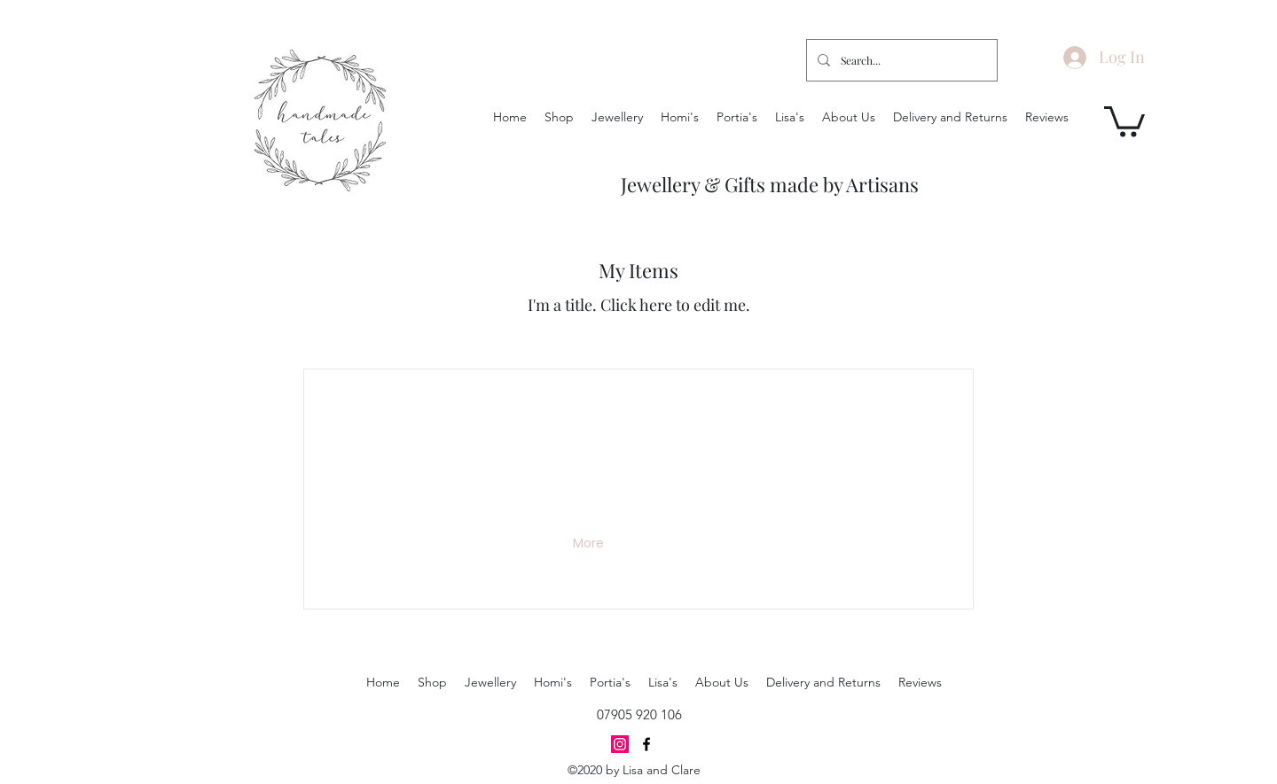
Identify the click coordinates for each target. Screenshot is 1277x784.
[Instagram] (620, 744)
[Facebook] (646, 744)
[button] (1124, 120)
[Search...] (900, 60)
